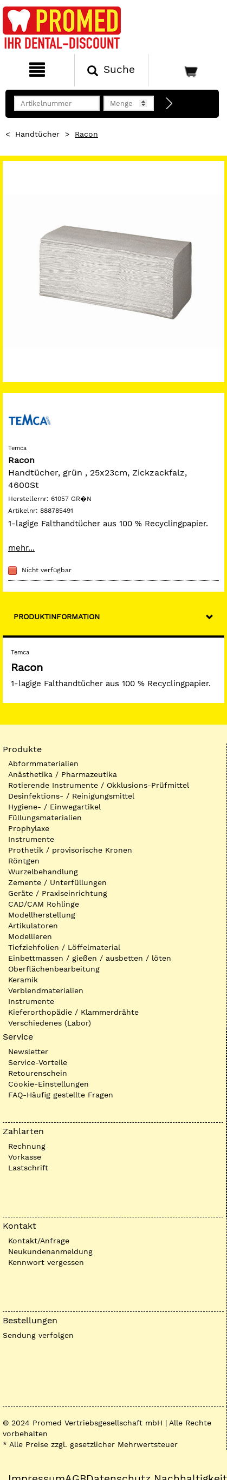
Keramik (23, 979)
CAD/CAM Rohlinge (43, 904)
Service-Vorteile (37, 1062)
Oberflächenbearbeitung (54, 969)
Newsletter (28, 1051)
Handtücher (37, 134)
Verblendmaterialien (45, 990)
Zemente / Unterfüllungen (57, 882)
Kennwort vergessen (46, 1262)
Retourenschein (37, 1073)
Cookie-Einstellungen (48, 1084)
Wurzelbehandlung (43, 871)
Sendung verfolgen (38, 1335)
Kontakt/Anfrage (38, 1240)
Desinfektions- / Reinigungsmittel (71, 796)
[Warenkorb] (186, 70)
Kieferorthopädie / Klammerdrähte (73, 1012)
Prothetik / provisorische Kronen (70, 850)
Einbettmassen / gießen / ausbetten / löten (89, 958)
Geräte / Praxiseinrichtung (57, 893)
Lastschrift (28, 1167)
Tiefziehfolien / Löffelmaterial (64, 947)
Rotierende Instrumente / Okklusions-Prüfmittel (98, 785)
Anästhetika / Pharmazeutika (62, 774)
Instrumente (31, 839)
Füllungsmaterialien (45, 817)
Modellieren (30, 936)
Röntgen (24, 860)
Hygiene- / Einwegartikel (54, 806)
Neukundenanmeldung (50, 1251)
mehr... (21, 548)
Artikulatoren (33, 925)
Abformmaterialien (43, 763)
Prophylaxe (28, 828)
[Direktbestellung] (169, 103)
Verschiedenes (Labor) (49, 1023)
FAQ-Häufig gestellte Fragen (60, 1094)
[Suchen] (111, 70)
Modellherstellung (41, 914)
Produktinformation (57, 616)
